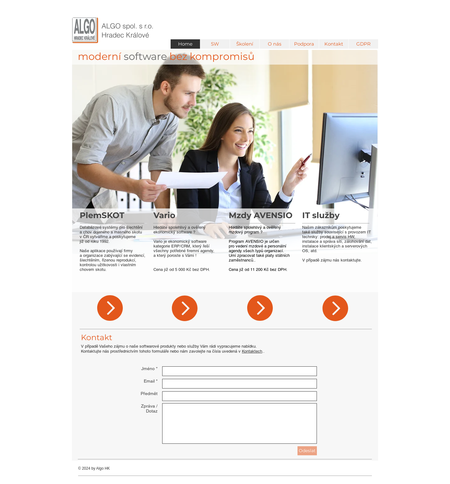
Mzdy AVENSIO (260, 215)
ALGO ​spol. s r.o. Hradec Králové (127, 30)
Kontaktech (252, 351)
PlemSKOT (102, 215)
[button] (215, 44)
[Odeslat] (307, 450)
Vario (164, 215)
